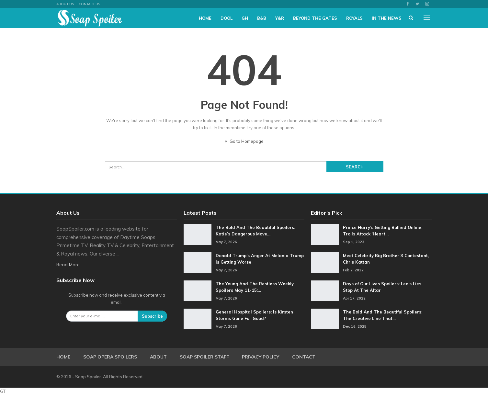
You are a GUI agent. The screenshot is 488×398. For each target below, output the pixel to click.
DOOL (227, 18)
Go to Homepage (244, 141)
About (158, 357)
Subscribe (152, 316)
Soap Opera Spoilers (110, 357)
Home (205, 18)
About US (65, 4)
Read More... (69, 264)
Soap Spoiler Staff (204, 357)
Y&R (279, 18)
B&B (261, 18)
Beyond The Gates (315, 18)
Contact (303, 357)
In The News (387, 18)
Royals (354, 18)
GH (245, 18)
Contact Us (89, 4)
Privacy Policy (260, 357)
